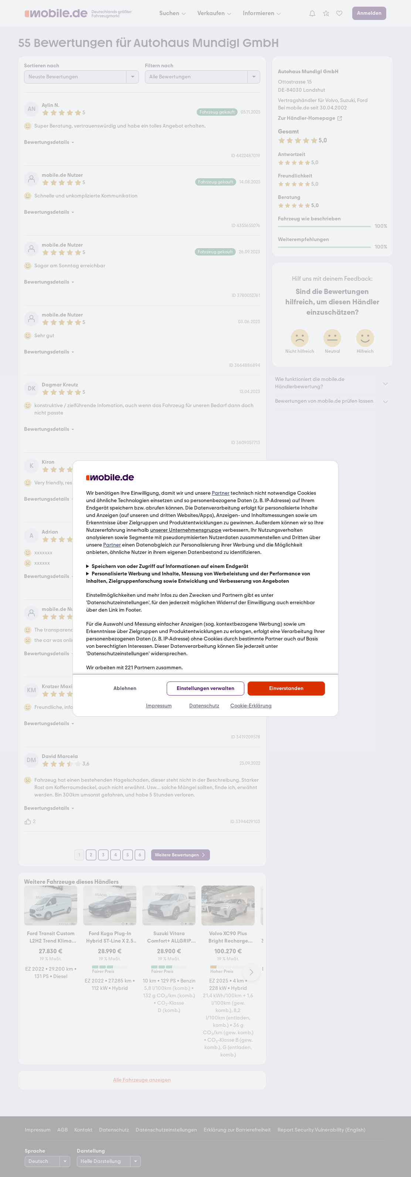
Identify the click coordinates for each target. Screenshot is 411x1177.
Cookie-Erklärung (251, 706)
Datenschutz (204, 706)
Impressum (159, 706)
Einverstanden (286, 688)
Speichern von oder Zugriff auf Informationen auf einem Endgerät (170, 566)
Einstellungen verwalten (205, 688)
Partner (221, 493)
